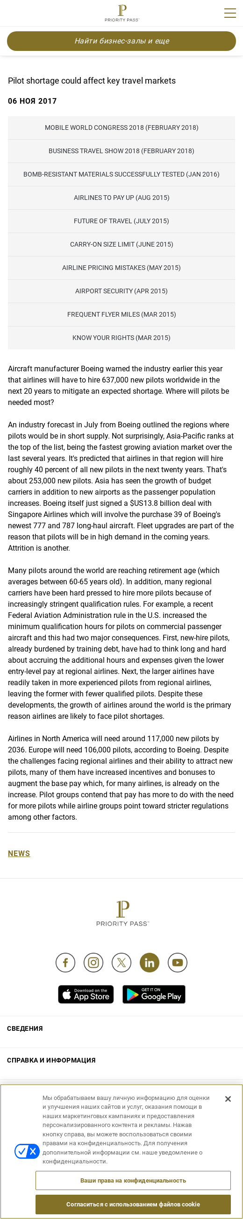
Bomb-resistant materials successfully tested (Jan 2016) (121, 174)
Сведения (25, 1028)
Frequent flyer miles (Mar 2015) (121, 314)
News (19, 853)
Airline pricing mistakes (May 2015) (121, 267)
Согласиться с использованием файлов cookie (133, 1204)
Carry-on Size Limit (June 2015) (121, 244)
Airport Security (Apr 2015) (121, 291)
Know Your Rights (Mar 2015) (121, 337)
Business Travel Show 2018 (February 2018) (121, 151)
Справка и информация (51, 1060)
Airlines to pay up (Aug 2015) (122, 197)
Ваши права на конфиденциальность (133, 1180)
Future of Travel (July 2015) (121, 221)
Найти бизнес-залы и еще (121, 40)
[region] (121, 1151)
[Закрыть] (228, 1099)
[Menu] (230, 13)
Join (13, 14)
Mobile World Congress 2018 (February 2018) (122, 127)
